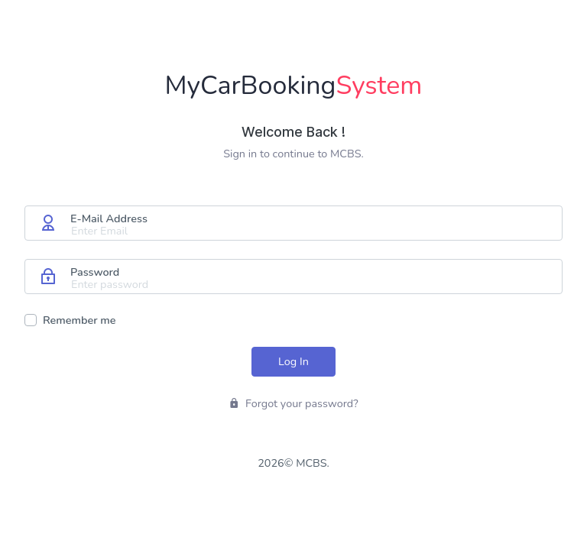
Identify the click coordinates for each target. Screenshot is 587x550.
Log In (293, 361)
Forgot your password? (293, 403)
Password (94, 272)
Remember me (79, 320)
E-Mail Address (109, 218)
